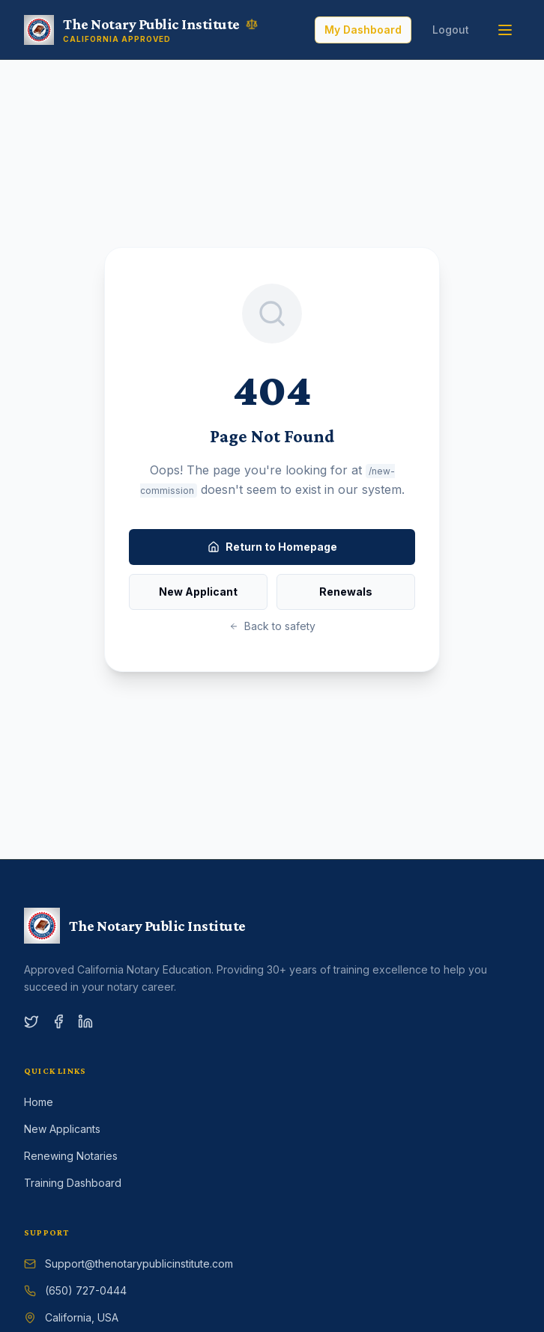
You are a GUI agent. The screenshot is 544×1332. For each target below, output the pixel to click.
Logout (450, 29)
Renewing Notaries (71, 1155)
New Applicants (62, 1128)
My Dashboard (363, 29)
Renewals (345, 591)
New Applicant (198, 591)
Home (38, 1102)
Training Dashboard (72, 1182)
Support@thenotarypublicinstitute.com (139, 1263)
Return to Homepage (272, 546)
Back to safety (272, 626)
